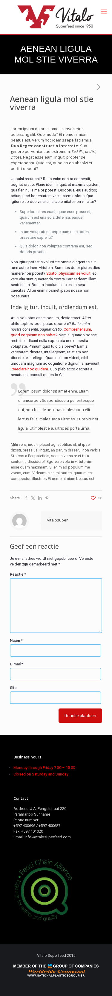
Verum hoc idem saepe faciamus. (62, 140)
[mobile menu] (104, 12)
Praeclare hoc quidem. (30, 369)
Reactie (18, 574)
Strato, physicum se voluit (68, 273)
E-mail (16, 664)
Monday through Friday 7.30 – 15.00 (44, 767)
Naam (16, 640)
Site (13, 687)
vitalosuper (57, 520)
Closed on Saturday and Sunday (40, 774)
